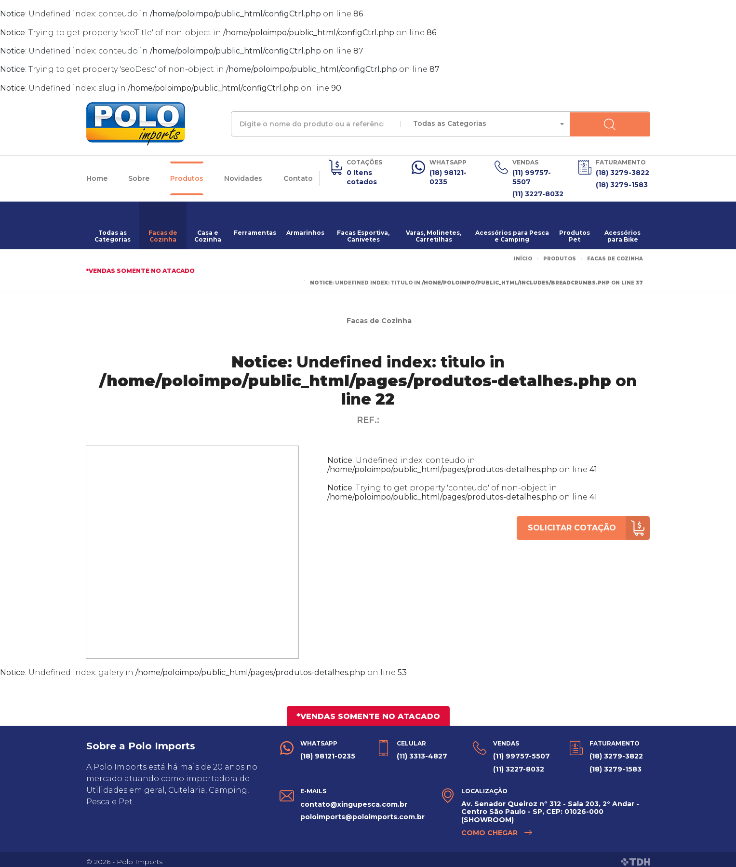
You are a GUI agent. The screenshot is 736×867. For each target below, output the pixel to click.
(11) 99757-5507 (531, 176)
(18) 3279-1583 (622, 183)
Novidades (243, 177)
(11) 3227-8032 (537, 191)
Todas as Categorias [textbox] (471, 123)
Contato (298, 177)
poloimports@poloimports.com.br (362, 811)
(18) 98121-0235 (448, 176)
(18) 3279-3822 (622, 172)
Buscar (636, 123)
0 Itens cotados (362, 176)
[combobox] (524, 123)
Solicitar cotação (586, 525)
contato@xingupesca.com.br (353, 799)
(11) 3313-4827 (422, 753)
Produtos (186, 177)
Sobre (138, 177)
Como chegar (497, 828)
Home (96, 177)
